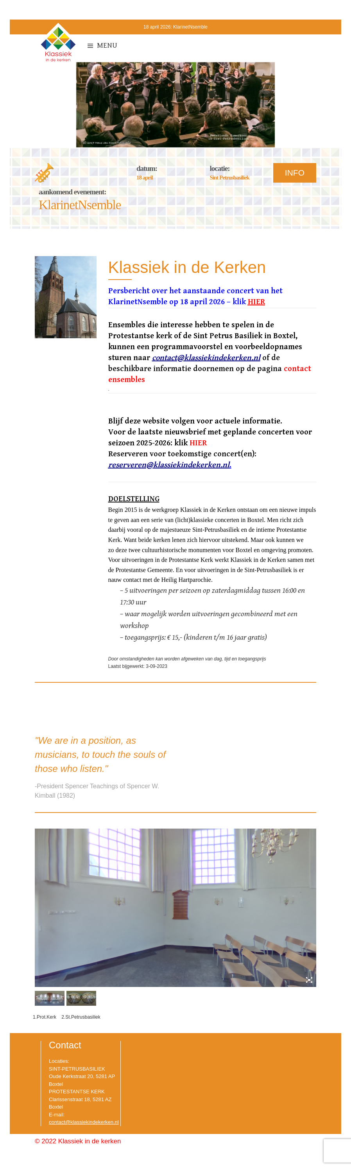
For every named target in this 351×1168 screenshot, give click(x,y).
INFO (294, 172)
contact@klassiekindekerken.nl (84, 1122)
